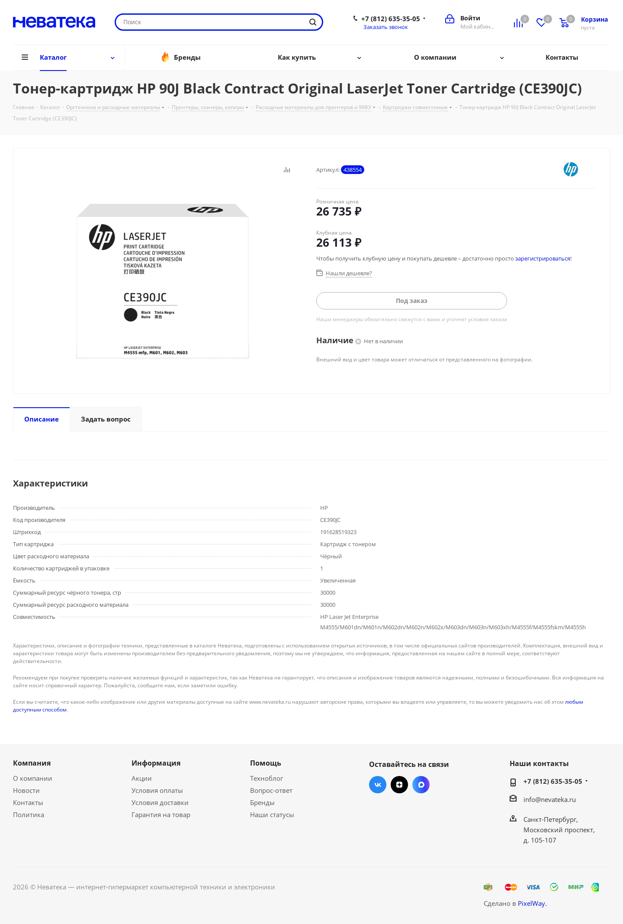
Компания (32, 763)
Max (421, 784)
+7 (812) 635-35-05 (390, 19)
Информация (156, 763)
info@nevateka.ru (549, 799)
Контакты (28, 802)
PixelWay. (532, 903)
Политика (28, 814)
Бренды (262, 802)
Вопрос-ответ (271, 790)
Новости (26, 790)
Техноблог (266, 778)
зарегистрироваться (542, 258)
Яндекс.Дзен (399, 784)
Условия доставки (160, 802)
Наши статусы (272, 814)
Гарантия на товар (161, 814)
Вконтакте (377, 784)
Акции (142, 778)
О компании (32, 778)
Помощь (265, 763)
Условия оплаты (157, 790)
